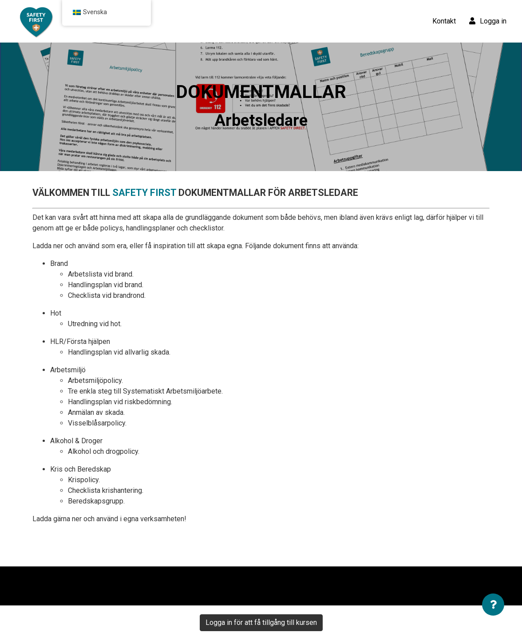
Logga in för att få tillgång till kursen (261, 622)
